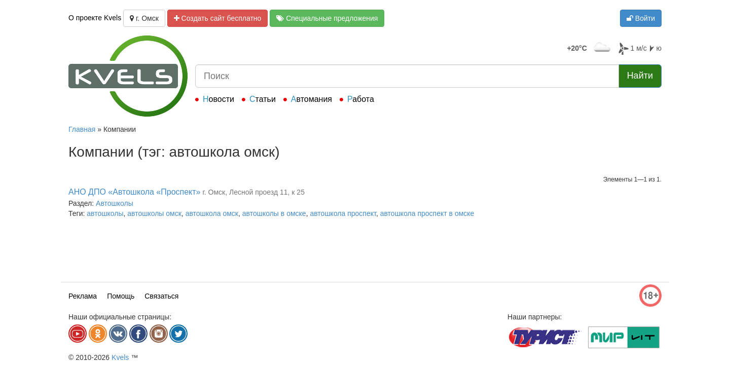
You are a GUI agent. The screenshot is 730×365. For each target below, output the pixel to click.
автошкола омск (212, 213)
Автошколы (114, 203)
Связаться (161, 296)
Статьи (262, 99)
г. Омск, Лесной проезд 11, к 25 (253, 192)
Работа (360, 99)
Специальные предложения (327, 18)
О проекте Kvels (94, 18)
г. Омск (144, 18)
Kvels (120, 357)
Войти (641, 18)
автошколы (105, 213)
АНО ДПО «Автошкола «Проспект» (134, 192)
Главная (81, 129)
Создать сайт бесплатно (218, 18)
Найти (640, 75)
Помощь (120, 296)
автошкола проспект (343, 213)
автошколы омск (154, 213)
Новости (218, 99)
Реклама (82, 296)
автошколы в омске (274, 213)
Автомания (311, 99)
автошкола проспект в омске (427, 213)
